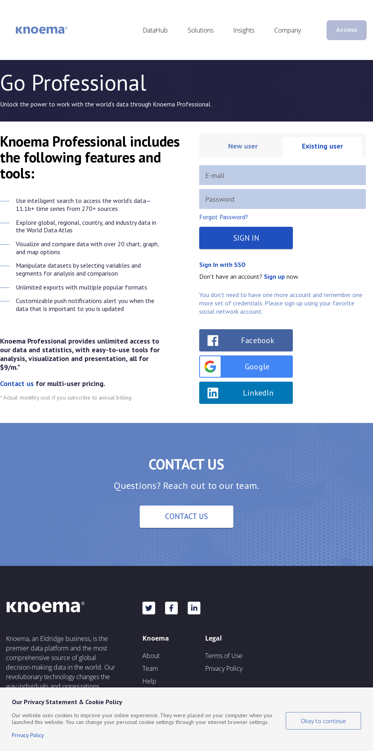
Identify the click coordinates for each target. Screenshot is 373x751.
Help (149, 681)
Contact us (17, 383)
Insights (243, 30)
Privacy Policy (223, 668)
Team (150, 668)
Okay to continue (323, 721)
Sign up (274, 276)
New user (243, 146)
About (151, 655)
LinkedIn (258, 393)
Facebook (258, 340)
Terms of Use (223, 655)
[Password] (282, 199)
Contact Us (186, 516)
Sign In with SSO (222, 264)
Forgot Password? (223, 217)
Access (346, 30)
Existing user (322, 146)
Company (287, 30)
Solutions (200, 30)
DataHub (155, 30)
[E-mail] (282, 175)
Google (234, 366)
